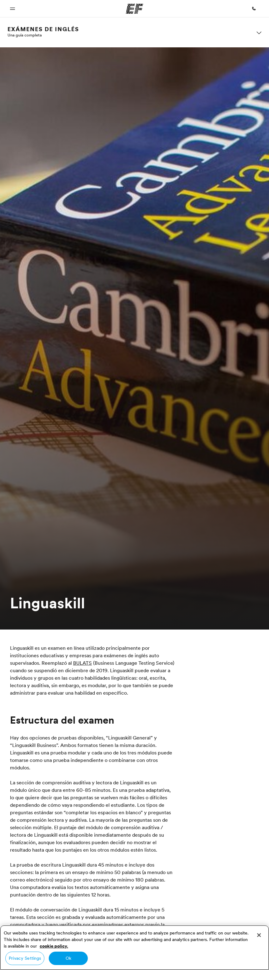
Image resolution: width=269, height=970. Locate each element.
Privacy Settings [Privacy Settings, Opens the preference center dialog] (25, 958)
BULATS (82, 662)
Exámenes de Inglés (43, 29)
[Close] (259, 935)
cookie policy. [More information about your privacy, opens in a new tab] (54, 946)
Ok (68, 958)
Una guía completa (24, 35)
